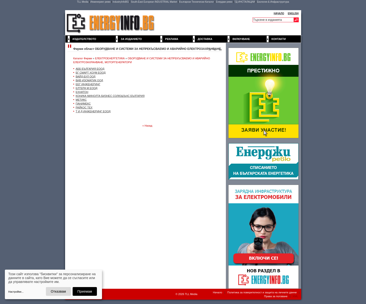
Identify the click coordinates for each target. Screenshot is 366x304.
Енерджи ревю (224, 1)
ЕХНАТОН (82, 92)
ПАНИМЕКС (83, 103)
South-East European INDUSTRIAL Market (154, 1)
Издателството (84, 39)
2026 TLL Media (187, 294)
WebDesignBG (159, 294)
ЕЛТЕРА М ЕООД (86, 88)
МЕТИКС (81, 99)
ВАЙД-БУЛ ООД (86, 76)
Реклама (171, 39)
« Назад (147, 125)
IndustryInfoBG (121, 1)
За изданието (131, 39)
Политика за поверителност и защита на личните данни (262, 292)
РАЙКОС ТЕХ (84, 107)
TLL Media (82, 1)
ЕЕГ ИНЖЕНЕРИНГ (88, 84)
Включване (241, 39)
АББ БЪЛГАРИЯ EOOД (90, 68)
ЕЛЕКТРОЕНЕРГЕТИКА (110, 58)
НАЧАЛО (279, 13)
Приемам (84, 291)
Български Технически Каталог (196, 1)
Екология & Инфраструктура (273, 1)
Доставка (205, 39)
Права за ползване (276, 296)
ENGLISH (293, 13)
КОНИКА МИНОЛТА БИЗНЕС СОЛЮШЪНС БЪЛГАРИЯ (110, 95)
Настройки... (16, 291)
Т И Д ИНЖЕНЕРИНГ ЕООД (93, 111)
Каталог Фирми (82, 58)
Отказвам (58, 291)
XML (295, 296)
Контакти (279, 39)
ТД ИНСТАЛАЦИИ (244, 1)
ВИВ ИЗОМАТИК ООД (89, 80)
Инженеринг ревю (100, 1)
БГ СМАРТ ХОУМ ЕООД (91, 72)
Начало (217, 292)
